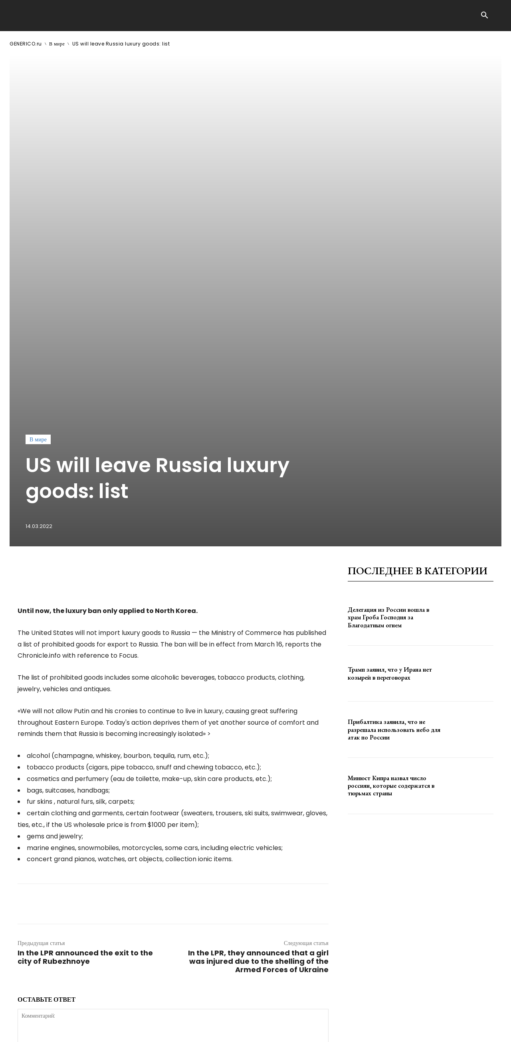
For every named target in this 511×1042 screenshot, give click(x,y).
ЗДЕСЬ (86, 1029)
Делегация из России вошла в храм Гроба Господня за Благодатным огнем (388, 374)
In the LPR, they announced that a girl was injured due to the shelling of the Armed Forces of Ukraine (258, 718)
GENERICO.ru (26, 43)
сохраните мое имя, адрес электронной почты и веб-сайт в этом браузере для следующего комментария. (153, 890)
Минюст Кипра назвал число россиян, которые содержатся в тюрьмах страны (391, 543)
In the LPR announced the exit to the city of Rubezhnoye (85, 714)
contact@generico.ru (170, 1029)
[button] (484, 16)
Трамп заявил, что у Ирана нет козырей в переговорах (390, 431)
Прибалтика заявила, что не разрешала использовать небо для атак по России (394, 486)
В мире (57, 43)
